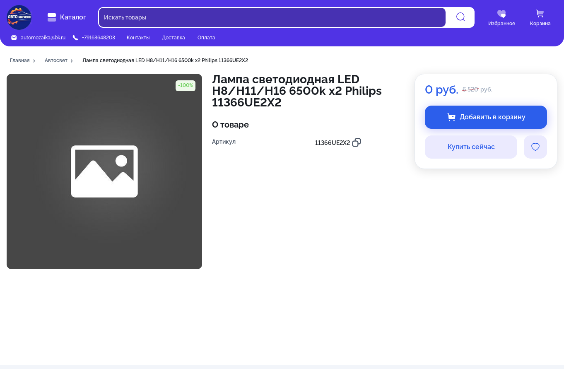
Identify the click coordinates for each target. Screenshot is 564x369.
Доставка (173, 38)
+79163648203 (98, 38)
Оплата (206, 38)
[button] (23, 60)
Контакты (138, 38)
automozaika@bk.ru (43, 38)
